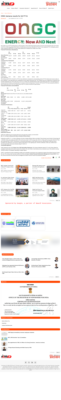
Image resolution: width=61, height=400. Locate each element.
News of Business (8, 13)
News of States (42, 8)
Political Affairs (14, 8)
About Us (4, 282)
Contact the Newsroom (7, 325)
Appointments (34, 8)
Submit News (51, 8)
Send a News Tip (5, 321)
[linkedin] (32, 362)
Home (8, 8)
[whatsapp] (35, 362)
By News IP (3, 18)
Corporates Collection (24, 8)
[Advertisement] (23, 209)
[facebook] (26, 362)
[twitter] (29, 362)
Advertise (4, 323)
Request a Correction (7, 317)
